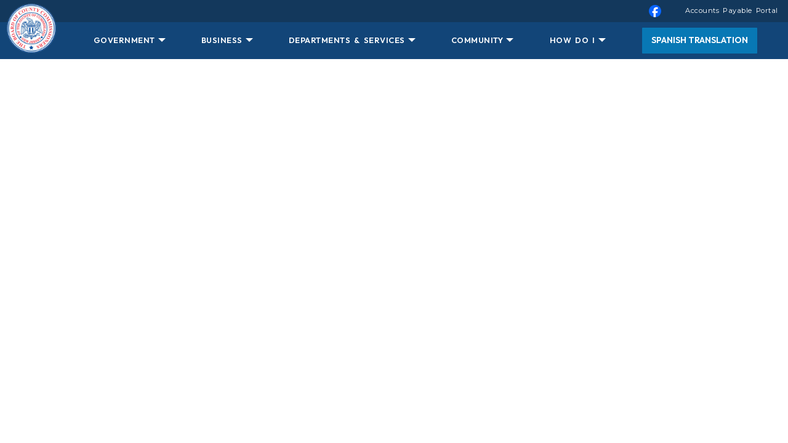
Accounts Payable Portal (731, 10)
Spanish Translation (699, 40)
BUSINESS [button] (222, 40)
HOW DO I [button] (572, 40)
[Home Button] (31, 40)
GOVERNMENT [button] (124, 40)
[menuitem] (394, 11)
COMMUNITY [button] (477, 40)
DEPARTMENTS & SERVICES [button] (347, 40)
